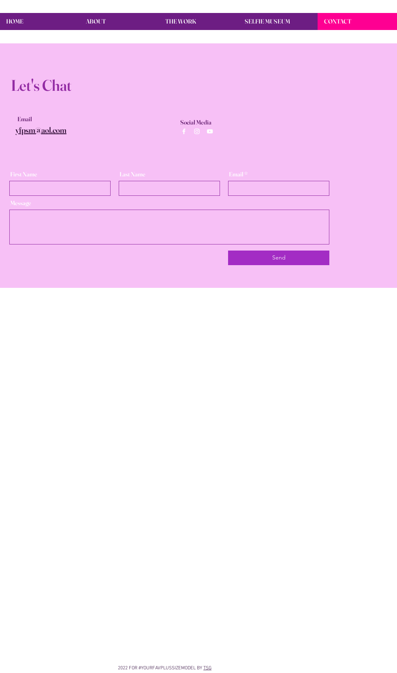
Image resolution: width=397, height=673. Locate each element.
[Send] (278, 258)
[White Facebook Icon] (184, 131)
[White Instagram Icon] (197, 131)
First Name (23, 174)
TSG (207, 668)
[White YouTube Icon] (209, 131)
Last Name (132, 174)
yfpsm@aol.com (40, 130)
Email (236, 174)
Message (20, 203)
